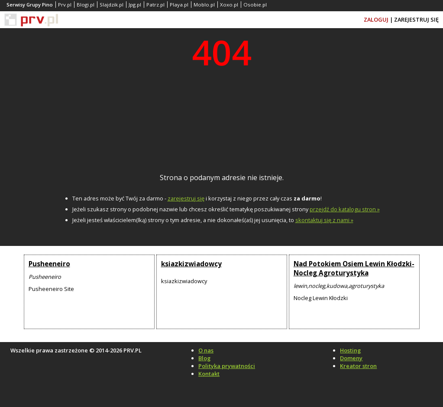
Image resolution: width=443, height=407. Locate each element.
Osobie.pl (255, 4)
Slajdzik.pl (111, 4)
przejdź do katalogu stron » (345, 209)
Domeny (351, 358)
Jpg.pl (135, 4)
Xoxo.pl (229, 4)
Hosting (350, 350)
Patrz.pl (155, 4)
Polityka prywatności (226, 366)
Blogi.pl (85, 4)
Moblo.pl (204, 4)
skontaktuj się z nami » (324, 220)
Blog (204, 358)
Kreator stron (358, 366)
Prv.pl (64, 4)
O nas (205, 350)
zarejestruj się (186, 198)
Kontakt (209, 374)
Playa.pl (179, 4)
